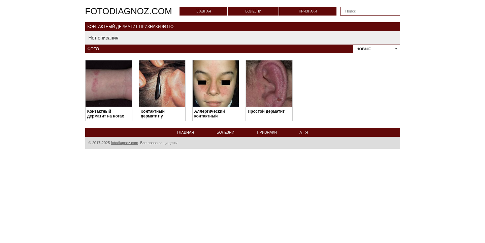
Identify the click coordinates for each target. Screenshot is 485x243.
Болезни (253, 11)
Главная (203, 11)
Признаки (308, 11)
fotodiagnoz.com (128, 11)
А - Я (303, 132)
